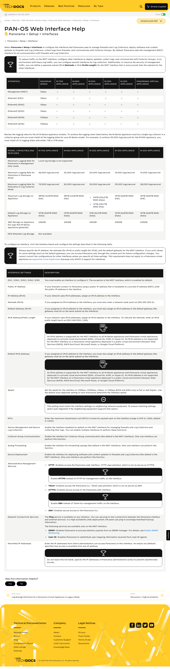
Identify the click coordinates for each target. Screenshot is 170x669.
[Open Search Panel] (142, 6)
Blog (20, 640)
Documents (88, 643)
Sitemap (22, 651)
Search (21, 636)
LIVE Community (66, 643)
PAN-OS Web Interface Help (33, 20)
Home (7, 20)
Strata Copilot (156, 6)
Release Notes (25, 632)
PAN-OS (15, 20)
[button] (168, 535)
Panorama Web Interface (59, 20)
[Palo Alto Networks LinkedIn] (134, 627)
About (61, 632)
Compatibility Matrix (28, 643)
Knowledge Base (66, 647)
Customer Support (66, 640)
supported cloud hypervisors (46, 259)
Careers (62, 636)
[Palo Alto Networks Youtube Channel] (147, 627)
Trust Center (89, 636)
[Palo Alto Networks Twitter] (141, 627)
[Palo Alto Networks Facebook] (128, 627)
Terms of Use (89, 640)
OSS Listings (24, 647)
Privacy (86, 632)
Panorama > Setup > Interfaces (86, 20)
